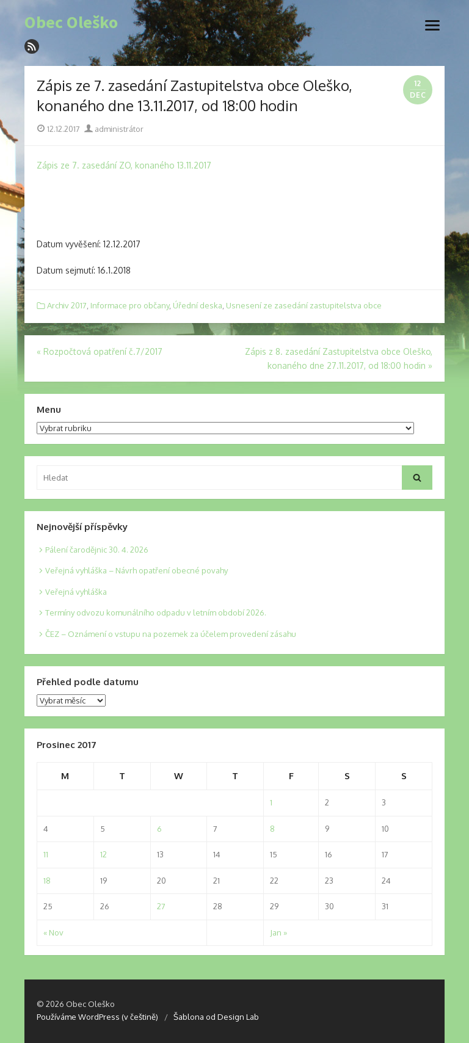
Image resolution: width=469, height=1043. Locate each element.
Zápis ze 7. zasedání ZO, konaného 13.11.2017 (124, 165)
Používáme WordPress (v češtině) (97, 1017)
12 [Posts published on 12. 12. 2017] (103, 854)
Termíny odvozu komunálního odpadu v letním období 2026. (155, 612)
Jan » (278, 932)
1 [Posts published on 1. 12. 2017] (271, 802)
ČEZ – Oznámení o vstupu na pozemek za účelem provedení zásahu (170, 634)
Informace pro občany (129, 305)
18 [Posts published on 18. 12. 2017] (47, 880)
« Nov (53, 932)
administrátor (114, 129)
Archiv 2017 (67, 305)
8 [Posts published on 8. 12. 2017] (272, 829)
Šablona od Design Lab (216, 1017)
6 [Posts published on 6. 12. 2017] (159, 829)
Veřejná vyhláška (76, 592)
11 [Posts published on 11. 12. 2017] (45, 854)
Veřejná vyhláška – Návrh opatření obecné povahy (136, 570)
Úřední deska (197, 305)
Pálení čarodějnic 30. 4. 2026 (96, 549)
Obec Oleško (71, 22)
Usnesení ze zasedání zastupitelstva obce (304, 305)
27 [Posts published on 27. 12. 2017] (161, 906)
